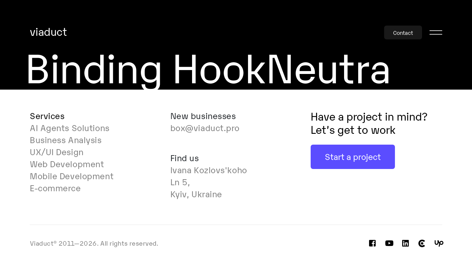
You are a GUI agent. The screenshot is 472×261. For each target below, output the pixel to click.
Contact (403, 32)
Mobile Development (71, 175)
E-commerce (55, 187)
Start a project (353, 156)
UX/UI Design (57, 151)
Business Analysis (66, 139)
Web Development (67, 163)
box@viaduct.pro (205, 127)
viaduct (48, 32)
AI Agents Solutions (70, 127)
